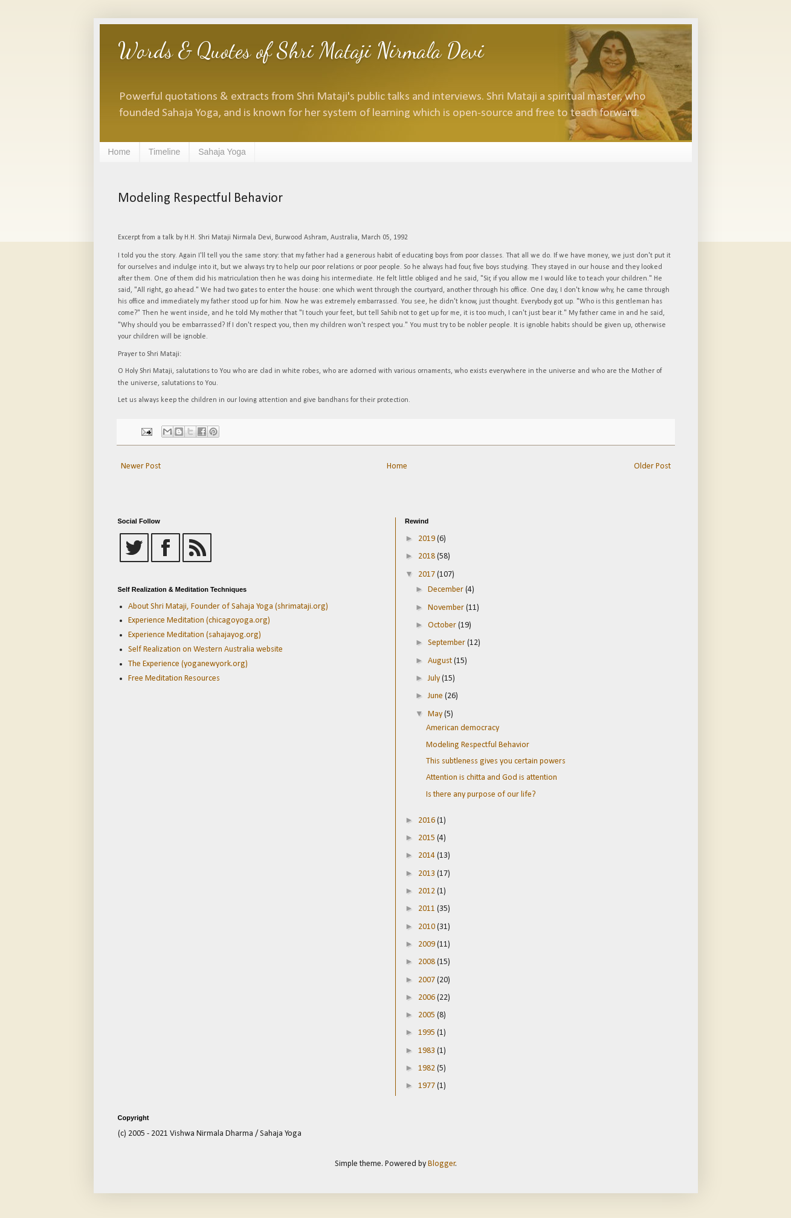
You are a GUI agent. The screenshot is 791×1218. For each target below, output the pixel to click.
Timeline (164, 152)
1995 (427, 1032)
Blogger (442, 1163)
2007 (427, 980)
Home (119, 152)
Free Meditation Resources (174, 678)
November (447, 607)
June (436, 696)
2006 (427, 997)
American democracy (462, 728)
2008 (427, 962)
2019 (427, 538)
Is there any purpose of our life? (481, 794)
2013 (427, 873)
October (443, 625)
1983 (427, 1050)
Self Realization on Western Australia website (205, 649)
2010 (427, 926)
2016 (427, 820)
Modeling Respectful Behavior (477, 745)
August (441, 661)
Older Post (652, 466)
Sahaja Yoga (222, 152)
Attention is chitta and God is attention (491, 777)
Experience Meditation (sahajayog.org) (194, 635)
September (447, 642)
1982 (427, 1068)
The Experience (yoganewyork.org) (188, 664)
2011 (427, 908)
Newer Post (141, 466)
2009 (427, 944)
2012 (427, 891)
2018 (427, 556)
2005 (427, 1015)
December (446, 589)
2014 (427, 855)
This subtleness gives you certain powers (496, 761)
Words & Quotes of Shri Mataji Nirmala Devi (301, 50)
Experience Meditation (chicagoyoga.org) (199, 620)
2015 (427, 838)
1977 (427, 1085)
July (435, 678)
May (436, 714)
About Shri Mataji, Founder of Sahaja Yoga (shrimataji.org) (228, 606)
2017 (427, 574)
